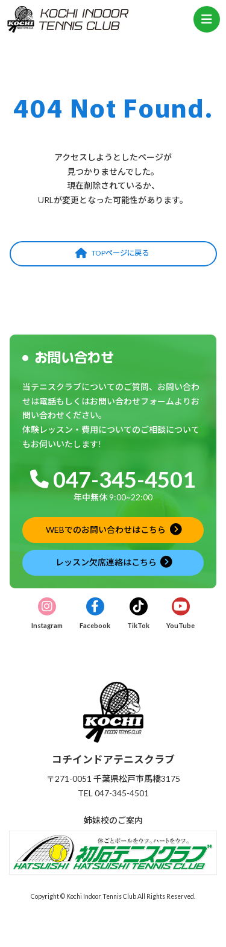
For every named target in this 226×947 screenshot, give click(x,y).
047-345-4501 (124, 479)
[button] (113, 253)
